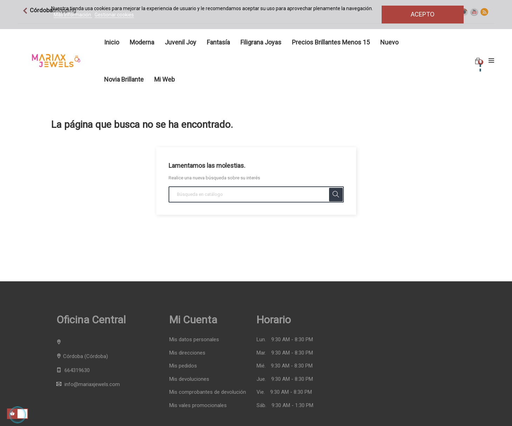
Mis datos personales (194, 340)
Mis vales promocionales (198, 405)
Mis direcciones (187, 353)
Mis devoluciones (189, 379)
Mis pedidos (183, 366)
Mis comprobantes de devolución (207, 392)
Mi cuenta (193, 320)
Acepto (423, 14)
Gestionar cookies (114, 15)
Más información (73, 15)
